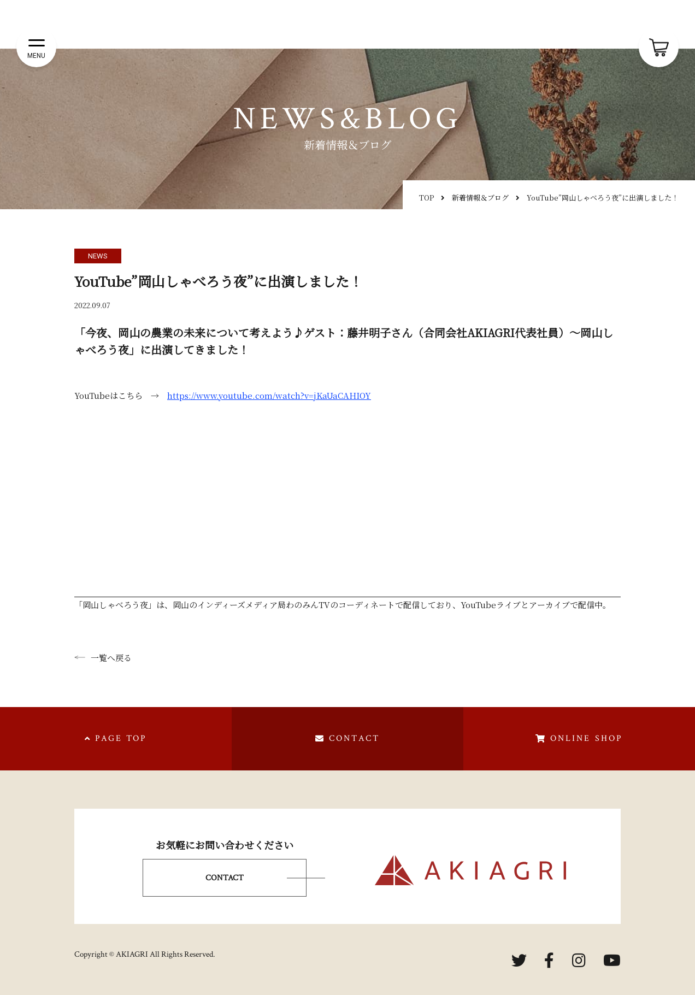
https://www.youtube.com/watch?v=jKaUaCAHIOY (269, 395)
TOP (426, 197)
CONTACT (224, 878)
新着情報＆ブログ (480, 197)
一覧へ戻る (103, 657)
